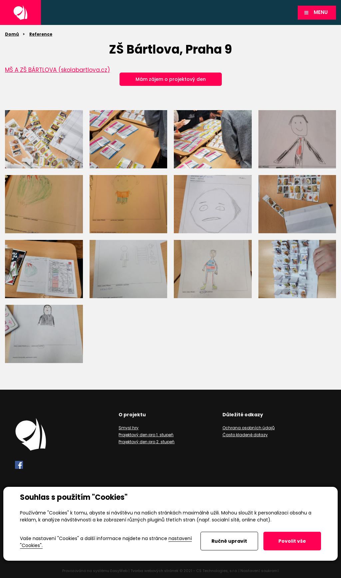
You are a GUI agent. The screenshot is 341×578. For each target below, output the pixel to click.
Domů (12, 34)
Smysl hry (129, 428)
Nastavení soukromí (259, 570)
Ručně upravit (229, 541)
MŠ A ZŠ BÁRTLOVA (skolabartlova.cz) (57, 70)
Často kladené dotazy (245, 435)
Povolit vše (292, 541)
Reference (40, 34)
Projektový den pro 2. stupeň (146, 442)
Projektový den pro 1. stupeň (146, 435)
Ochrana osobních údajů (248, 428)
